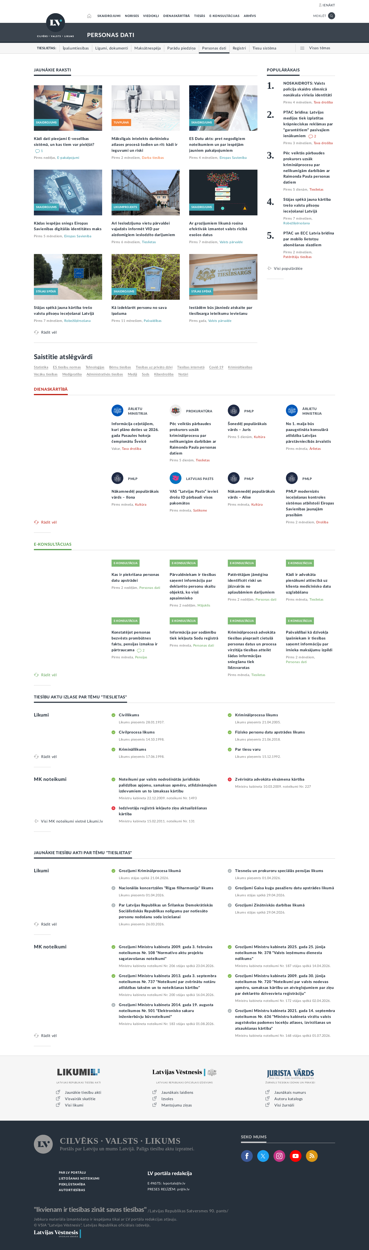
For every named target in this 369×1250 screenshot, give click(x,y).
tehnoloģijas (95, 367)
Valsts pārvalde (231, 242)
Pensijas (141, 657)
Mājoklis (203, 605)
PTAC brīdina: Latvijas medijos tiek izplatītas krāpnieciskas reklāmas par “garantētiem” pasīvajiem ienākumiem (308, 124)
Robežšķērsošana (77, 321)
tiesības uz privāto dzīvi (154, 367)
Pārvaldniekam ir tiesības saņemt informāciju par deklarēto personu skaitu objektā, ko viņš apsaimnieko (193, 586)
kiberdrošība (164, 374)
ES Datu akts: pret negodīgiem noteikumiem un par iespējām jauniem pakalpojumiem (217, 144)
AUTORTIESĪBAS (72, 1190)
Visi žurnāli (284, 1105)
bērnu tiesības (120, 367)
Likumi (41, 715)
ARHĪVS (250, 16)
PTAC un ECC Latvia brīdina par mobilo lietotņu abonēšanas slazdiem (308, 239)
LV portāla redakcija (170, 1173)
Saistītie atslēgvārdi (63, 357)
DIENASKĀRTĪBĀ (176, 16)
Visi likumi (74, 1105)
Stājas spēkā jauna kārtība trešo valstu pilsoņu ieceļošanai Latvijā (307, 205)
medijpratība (72, 374)
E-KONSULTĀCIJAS (224, 16)
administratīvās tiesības (105, 374)
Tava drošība (323, 102)
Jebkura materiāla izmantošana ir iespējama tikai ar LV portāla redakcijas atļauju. (105, 1219)
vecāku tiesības (46, 374)
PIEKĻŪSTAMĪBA (72, 1184)
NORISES (132, 16)
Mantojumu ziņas (176, 1105)
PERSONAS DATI (110, 35)
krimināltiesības (240, 367)
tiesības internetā (191, 367)
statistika (41, 367)
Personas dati (149, 588)
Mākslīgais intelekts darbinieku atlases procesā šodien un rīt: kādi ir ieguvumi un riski (145, 144)
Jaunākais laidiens (177, 1092)
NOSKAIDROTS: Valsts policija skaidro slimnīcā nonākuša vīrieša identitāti (307, 89)
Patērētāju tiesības (297, 257)
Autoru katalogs (288, 1099)
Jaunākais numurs (290, 1092)
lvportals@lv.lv (174, 1183)
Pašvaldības (153, 321)
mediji (132, 374)
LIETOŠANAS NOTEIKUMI (79, 1178)
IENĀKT (329, 5)
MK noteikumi (50, 779)
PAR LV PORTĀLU (72, 1172)
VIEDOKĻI (151, 16)
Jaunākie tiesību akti (83, 1092)
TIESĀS (199, 16)
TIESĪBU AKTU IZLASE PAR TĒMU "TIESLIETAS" (80, 697)
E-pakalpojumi (68, 158)
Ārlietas (315, 449)
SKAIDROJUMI (109, 16)
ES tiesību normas (67, 367)
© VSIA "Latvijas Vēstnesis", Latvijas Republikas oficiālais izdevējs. (92, 1225)
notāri (183, 374)
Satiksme (200, 510)
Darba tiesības (153, 158)
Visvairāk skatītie (80, 1099)
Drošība (322, 522)
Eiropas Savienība (233, 158)
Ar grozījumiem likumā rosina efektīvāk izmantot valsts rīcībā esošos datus (218, 229)
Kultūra (259, 437)
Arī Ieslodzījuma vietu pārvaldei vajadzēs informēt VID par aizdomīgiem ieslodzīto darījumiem (143, 229)
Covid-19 (216, 367)
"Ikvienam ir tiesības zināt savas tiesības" (90, 1209)
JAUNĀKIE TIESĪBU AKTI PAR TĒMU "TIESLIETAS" (83, 853)
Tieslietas (149, 242)
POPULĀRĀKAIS (283, 70)
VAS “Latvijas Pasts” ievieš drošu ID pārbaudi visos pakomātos (194, 497)
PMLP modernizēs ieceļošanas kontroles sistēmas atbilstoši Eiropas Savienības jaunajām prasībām (310, 503)
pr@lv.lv (183, 1189)
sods (145, 374)
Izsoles (167, 1099)
